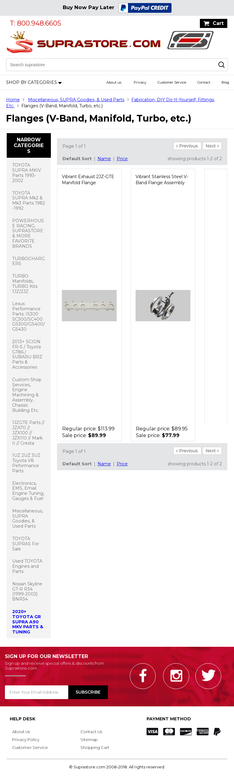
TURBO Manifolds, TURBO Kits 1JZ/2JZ (24, 283)
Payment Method (169, 719)
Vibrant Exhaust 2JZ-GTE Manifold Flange (88, 179)
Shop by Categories (31, 82)
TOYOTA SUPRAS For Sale (25, 544)
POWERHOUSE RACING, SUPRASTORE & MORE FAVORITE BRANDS (28, 233)
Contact (203, 82)
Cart (218, 23)
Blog (225, 82)
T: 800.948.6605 (35, 23)
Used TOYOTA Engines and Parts (27, 566)
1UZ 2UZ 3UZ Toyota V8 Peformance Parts (26, 463)
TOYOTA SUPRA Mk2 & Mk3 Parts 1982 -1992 (28, 200)
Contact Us (91, 731)
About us (113, 82)
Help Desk (22, 719)
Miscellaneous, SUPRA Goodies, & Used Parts (76, 99)
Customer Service (172, 82)
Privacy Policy (25, 739)
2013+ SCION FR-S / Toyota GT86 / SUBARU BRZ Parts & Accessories (27, 354)
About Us (21, 731)
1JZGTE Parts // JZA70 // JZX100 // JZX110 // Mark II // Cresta (28, 433)
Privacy (140, 82)
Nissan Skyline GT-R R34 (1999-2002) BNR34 (27, 591)
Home (13, 99)
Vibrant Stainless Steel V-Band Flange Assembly (162, 179)
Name (104, 158)
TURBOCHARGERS (28, 261)
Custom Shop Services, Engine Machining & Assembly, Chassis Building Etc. (26, 395)
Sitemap (89, 739)
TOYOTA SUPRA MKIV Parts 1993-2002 (26, 172)
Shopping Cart (94, 747)
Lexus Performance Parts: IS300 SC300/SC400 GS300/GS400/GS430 (28, 316)
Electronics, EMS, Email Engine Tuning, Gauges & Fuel (28, 491)
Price (122, 158)
